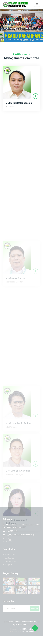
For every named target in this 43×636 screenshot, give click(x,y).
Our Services (10, 561)
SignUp (34, 608)
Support (8, 564)
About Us (14, 28)
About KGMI (10, 554)
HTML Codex (27, 629)
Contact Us (9, 558)
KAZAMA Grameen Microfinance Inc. (21, 621)
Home (5, 28)
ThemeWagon (28, 631)
